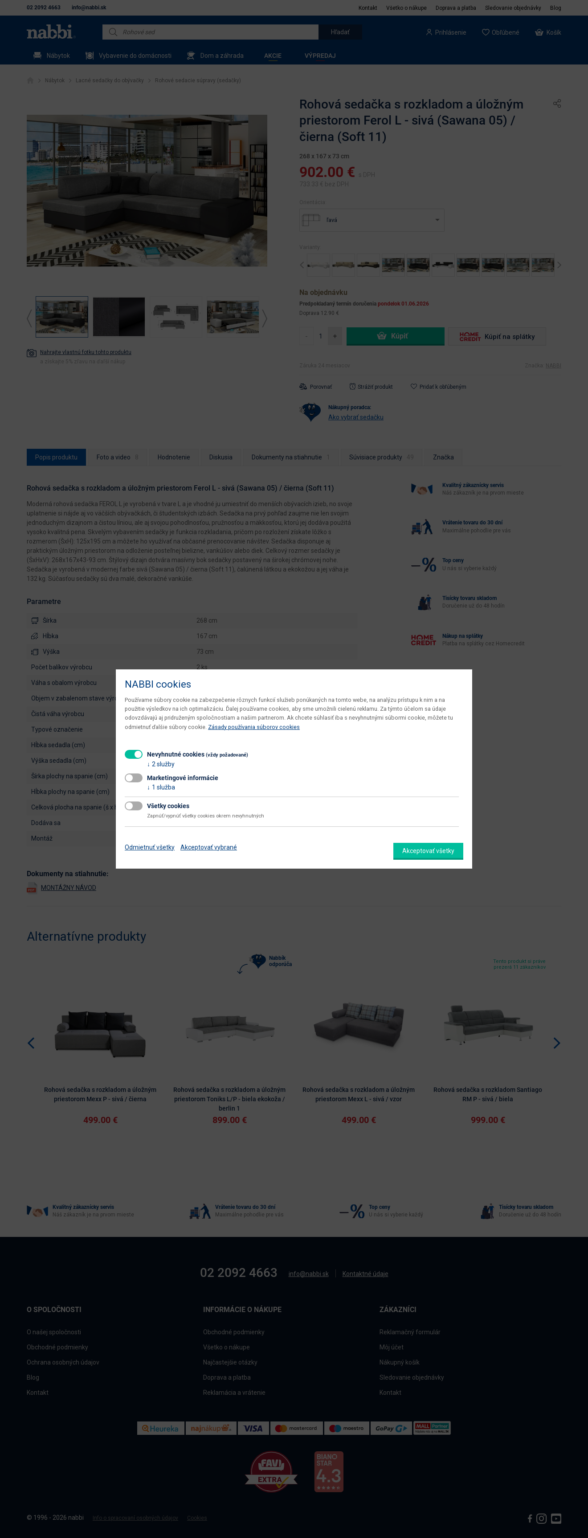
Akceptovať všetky (428, 850)
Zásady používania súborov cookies (254, 727)
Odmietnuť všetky (150, 847)
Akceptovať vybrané (208, 847)
